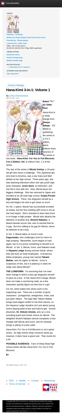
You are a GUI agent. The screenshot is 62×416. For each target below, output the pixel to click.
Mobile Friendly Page (15, 60)
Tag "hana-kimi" (13, 74)
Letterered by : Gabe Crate (17, 43)
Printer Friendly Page (15, 57)
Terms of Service (17, 384)
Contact (35, 380)
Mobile (22, 380)
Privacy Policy (32, 411)
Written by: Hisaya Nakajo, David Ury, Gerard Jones (26, 37)
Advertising (49, 380)
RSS (11, 380)
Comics (11, 85)
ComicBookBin (10, 3)
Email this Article (13, 55)
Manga (20, 85)
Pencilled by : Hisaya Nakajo (17, 40)
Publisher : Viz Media (15, 34)
